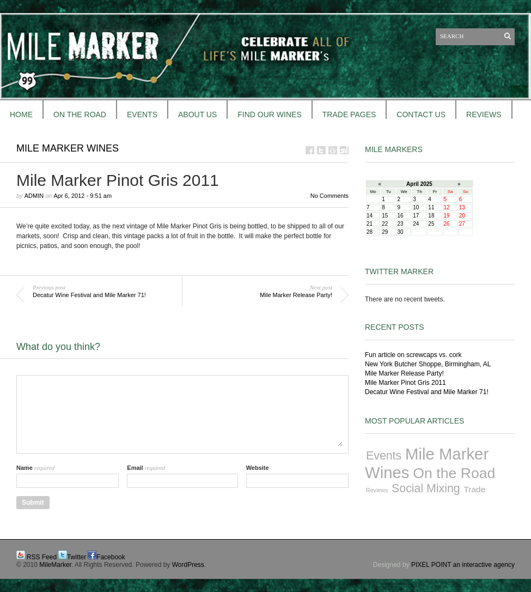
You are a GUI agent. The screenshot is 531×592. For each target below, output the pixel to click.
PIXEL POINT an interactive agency (463, 565)
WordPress (188, 565)
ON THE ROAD (79, 114)
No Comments (329, 195)
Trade (475, 489)
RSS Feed (42, 557)
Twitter (76, 557)
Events (383, 455)
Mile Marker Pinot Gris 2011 (405, 382)
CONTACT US (420, 114)
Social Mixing (426, 488)
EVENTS (142, 114)
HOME (21, 114)
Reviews (377, 490)
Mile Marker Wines (67, 148)
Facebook (110, 557)
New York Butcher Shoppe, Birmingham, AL (428, 364)
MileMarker (55, 565)
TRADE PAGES (349, 114)
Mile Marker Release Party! (404, 373)
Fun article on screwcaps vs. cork (413, 355)
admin (34, 195)
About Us (197, 114)
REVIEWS (484, 114)
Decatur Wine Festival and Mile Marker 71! (427, 392)
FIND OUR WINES (269, 114)
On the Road (454, 473)
